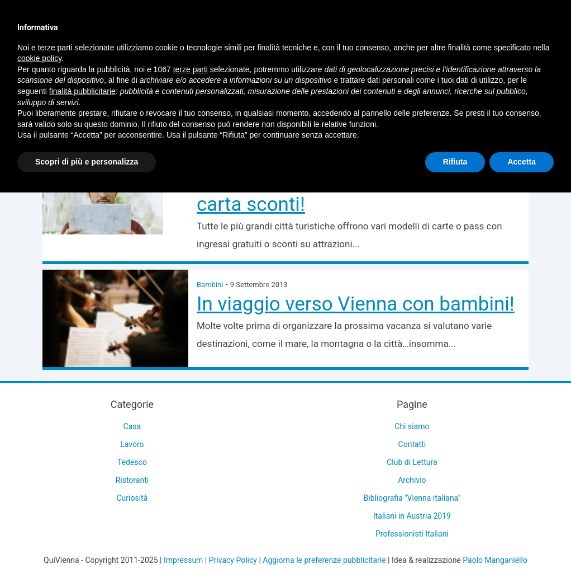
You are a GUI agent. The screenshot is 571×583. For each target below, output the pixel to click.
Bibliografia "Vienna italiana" (412, 497)
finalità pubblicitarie (82, 91)
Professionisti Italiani (412, 533)
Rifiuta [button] (455, 161)
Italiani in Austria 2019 (412, 515)
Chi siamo (411, 426)
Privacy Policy (233, 560)
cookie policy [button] (39, 58)
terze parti (190, 69)
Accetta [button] (521, 161)
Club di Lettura (412, 462)
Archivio (412, 480)
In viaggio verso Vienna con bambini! (356, 304)
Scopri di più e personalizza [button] (86, 161)
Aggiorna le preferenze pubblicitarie (324, 560)
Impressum (183, 560)
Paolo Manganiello (495, 560)
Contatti (412, 444)
